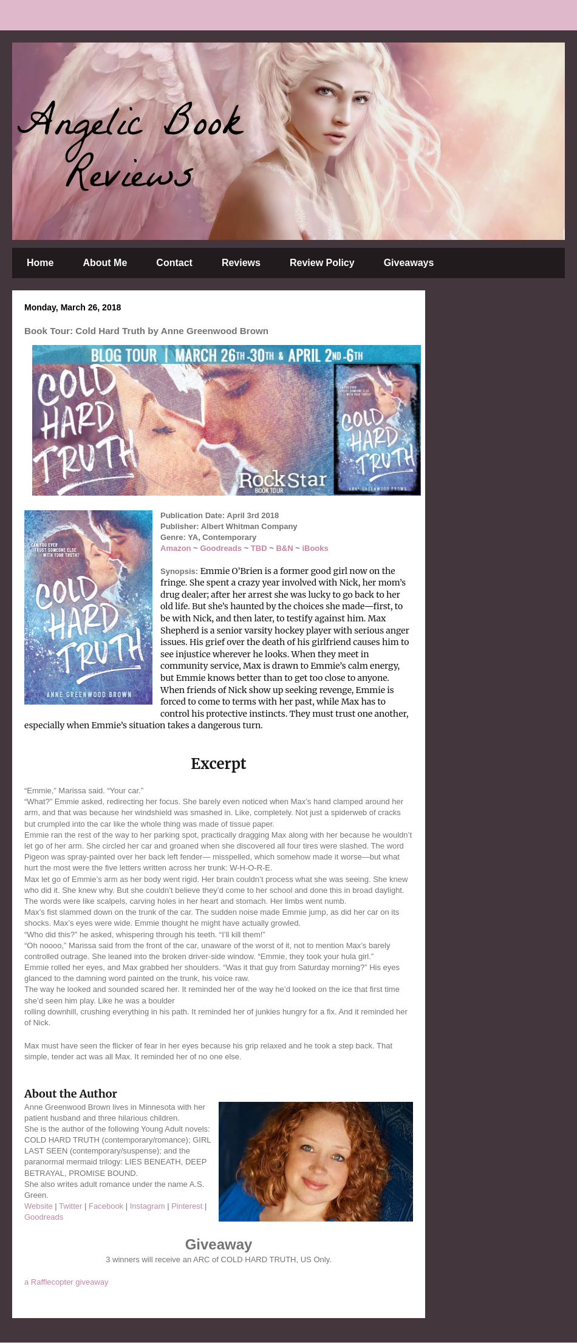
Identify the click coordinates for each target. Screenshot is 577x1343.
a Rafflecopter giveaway (66, 1282)
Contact (174, 263)
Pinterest (186, 1206)
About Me (105, 263)
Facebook (106, 1206)
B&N (284, 548)
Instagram (147, 1206)
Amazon (175, 548)
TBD (259, 548)
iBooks (315, 548)
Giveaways (409, 263)
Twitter (70, 1206)
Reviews (241, 263)
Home (40, 263)
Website (38, 1206)
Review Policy (322, 263)
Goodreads (221, 548)
